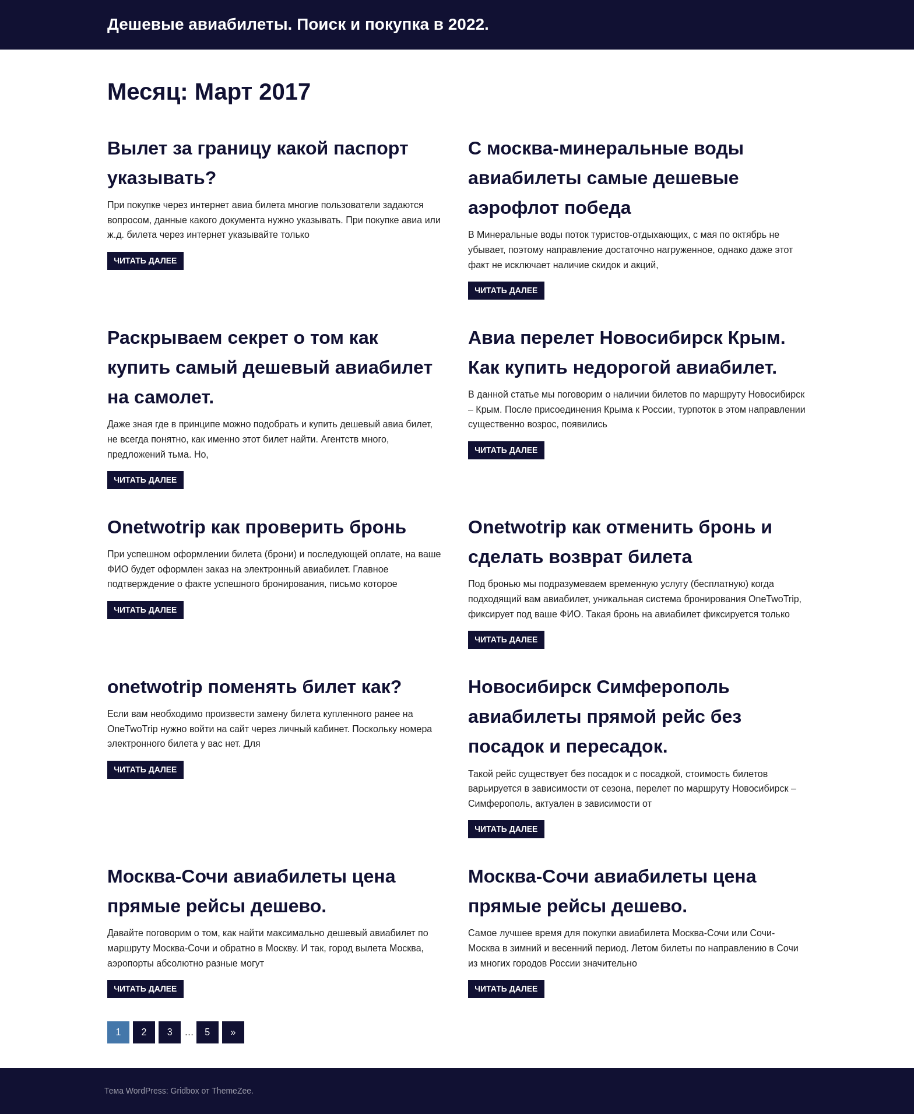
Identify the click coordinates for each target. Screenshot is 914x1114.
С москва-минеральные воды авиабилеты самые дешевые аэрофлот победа (606, 178)
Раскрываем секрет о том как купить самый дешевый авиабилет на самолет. (270, 367)
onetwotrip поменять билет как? (254, 686)
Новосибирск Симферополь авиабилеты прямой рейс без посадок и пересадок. (604, 716)
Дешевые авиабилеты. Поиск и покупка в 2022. (298, 24)
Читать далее (145, 260)
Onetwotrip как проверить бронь (256, 526)
